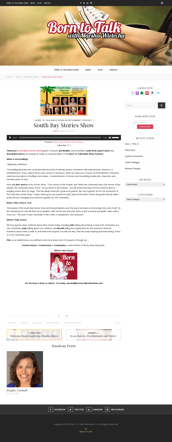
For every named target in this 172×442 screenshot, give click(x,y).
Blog (40, 3)
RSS (69, 145)
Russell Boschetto (52, 323)
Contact (47, 3)
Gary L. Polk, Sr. (132, 143)
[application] (64, 137)
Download (78, 142)
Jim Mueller (12, 323)
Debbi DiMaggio (132, 162)
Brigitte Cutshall (17, 390)
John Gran (24, 323)
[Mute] (110, 137)
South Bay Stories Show (72, 323)
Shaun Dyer (130, 150)
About (33, 3)
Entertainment (73, 120)
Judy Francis (37, 323)
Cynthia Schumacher (134, 156)
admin (55, 130)
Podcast (87, 120)
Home (9, 77)
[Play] (10, 137)
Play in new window (62, 142)
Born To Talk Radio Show (17, 3)
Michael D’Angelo (133, 168)
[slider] (60, 137)
